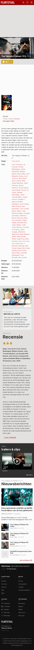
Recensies (21, 603)
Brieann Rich (21, 248)
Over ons (4, 584)
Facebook (5, 603)
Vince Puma (22, 250)
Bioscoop (21, 615)
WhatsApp (5, 615)
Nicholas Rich (22, 222)
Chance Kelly (20, 181)
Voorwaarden (22, 584)
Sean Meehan (24, 234)
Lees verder (10, 438)
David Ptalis (16, 253)
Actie (11, 119)
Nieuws (20, 606)
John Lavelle (24, 209)
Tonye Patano (23, 188)
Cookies (21, 587)
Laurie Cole (19, 243)
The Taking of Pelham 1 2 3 (13, 56)
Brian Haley (21, 174)
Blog (2, 593)
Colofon (3, 587)
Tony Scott (15, 161)
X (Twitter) (5, 606)
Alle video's (29, 475)
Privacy (20, 581)
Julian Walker (16, 225)
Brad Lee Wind (22, 218)
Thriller (5, 119)
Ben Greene (22, 257)
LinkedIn (5, 609)
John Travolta (17, 164)
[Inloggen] (27, 2)
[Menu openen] (31, 2)
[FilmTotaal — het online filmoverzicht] (7, 622)
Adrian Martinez (17, 183)
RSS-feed (5, 612)
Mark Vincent (16, 206)
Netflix (20, 609)
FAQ (2, 590)
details (11, 62)
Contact (3, 581)
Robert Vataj (16, 236)
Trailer (4, 471)
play (17, 48)
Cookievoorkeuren (24, 590)
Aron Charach (17, 220)
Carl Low (22, 241)
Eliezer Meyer (16, 211)
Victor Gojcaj (24, 204)
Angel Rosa (20, 239)
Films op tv (21, 612)
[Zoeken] (23, 2)
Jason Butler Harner (19, 190)
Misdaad (17, 119)
